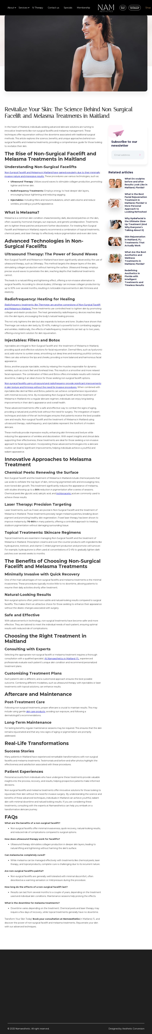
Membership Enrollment (134, 7)
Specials (68, 7)
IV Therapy (37, 7)
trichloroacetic (64, 493)
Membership (83, 7)
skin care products (35, 711)
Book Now (123, 7)
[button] (10, 7)
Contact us (53, 7)
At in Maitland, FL (62, 658)
